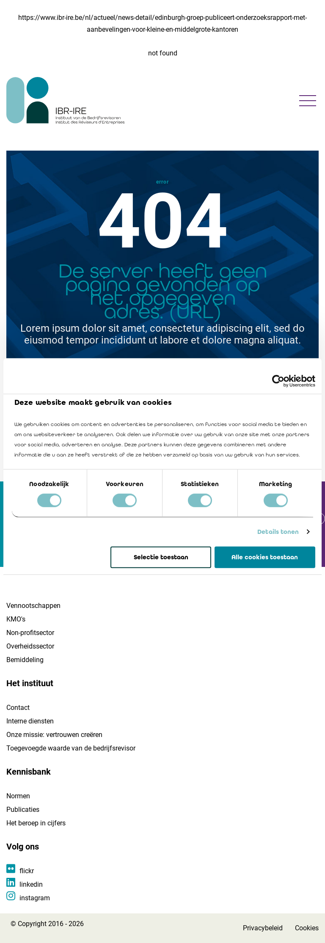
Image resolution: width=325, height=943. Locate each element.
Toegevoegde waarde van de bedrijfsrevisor (70, 748)
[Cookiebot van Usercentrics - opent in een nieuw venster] (278, 380)
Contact (18, 708)
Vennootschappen (33, 606)
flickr (26, 871)
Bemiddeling (25, 660)
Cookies (307, 928)
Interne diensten (30, 721)
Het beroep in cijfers (36, 823)
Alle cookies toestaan (264, 557)
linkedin (31, 884)
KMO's (15, 619)
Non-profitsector (30, 633)
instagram (34, 898)
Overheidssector (30, 646)
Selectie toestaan (161, 557)
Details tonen (278, 532)
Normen (18, 796)
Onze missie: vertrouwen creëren (54, 735)
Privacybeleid (263, 928)
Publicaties (22, 810)
